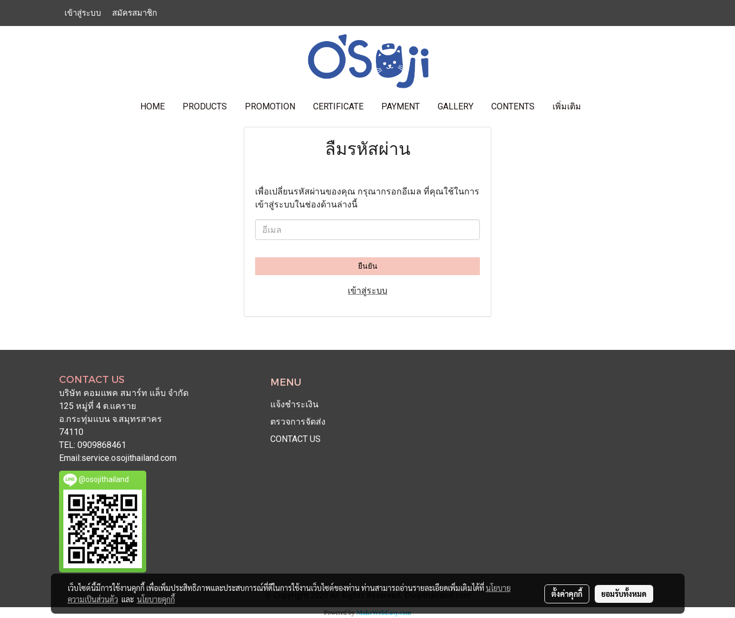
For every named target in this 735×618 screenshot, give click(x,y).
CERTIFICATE (338, 106)
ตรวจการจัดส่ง (298, 422)
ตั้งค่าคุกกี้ (566, 594)
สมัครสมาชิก (134, 13)
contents (513, 106)
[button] (599, 106)
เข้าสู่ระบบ (82, 13)
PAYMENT (400, 106)
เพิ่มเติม (566, 106)
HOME (152, 106)
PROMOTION (270, 106)
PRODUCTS (205, 106)
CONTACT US (295, 439)
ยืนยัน (368, 266)
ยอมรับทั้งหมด (624, 594)
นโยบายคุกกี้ (156, 599)
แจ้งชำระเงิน (294, 404)
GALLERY (455, 106)
